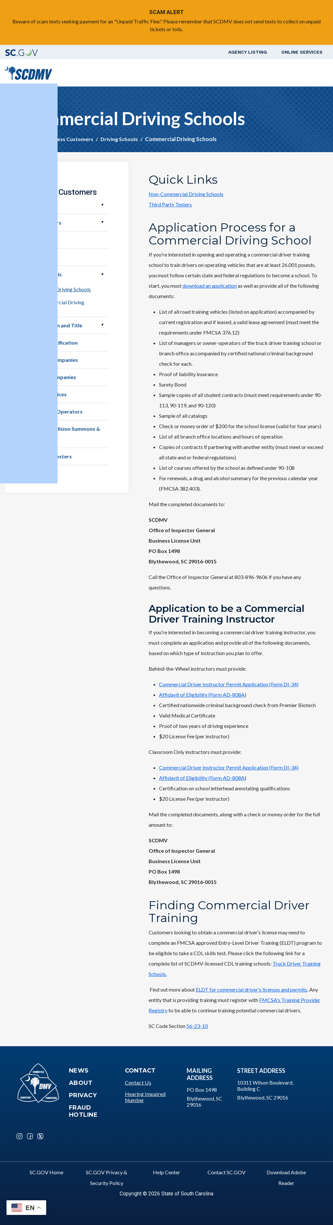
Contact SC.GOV (226, 1172)
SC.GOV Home (46, 1172)
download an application (209, 286)
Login (312, 72)
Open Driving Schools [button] (102, 273)
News (79, 1070)
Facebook (30, 1136)
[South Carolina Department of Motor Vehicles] (28, 72)
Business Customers (215, 72)
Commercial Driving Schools (59, 289)
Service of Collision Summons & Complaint (62, 434)
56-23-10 (197, 1026)
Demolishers (39, 257)
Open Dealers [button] (102, 204)
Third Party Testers (170, 204)
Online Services (302, 52)
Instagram (19, 1136)
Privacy (83, 1095)
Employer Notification (51, 342)
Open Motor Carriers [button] (102, 222)
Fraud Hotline (83, 1111)
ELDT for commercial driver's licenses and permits (251, 989)
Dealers (33, 205)
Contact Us (138, 1082)
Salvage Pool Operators (53, 411)
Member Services (45, 394)
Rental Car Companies (51, 360)
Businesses (37, 240)
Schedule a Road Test (273, 72)
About (81, 1083)
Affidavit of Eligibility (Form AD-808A (202, 695)
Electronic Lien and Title (53, 325)
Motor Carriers (42, 222)
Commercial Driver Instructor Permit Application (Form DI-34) (229, 684)
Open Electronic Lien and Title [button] (102, 324)
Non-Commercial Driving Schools (186, 194)
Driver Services (125, 72)
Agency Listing (247, 52)
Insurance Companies (50, 377)
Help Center (166, 1172)
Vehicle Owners (168, 72)
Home (29, 139)
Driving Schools (119, 139)
